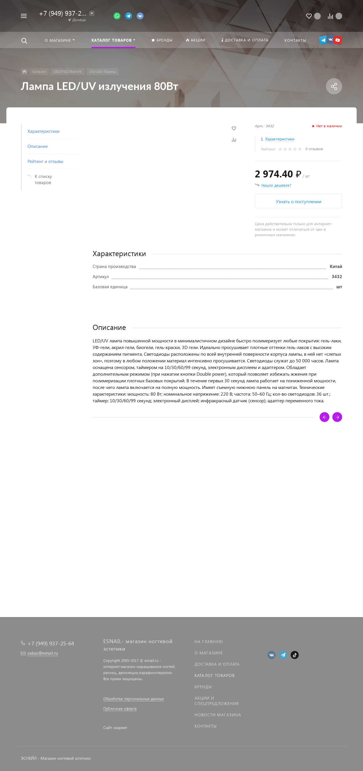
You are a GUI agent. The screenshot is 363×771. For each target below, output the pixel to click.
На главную (209, 641)
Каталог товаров (215, 675)
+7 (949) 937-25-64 (66, 12)
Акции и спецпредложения (217, 700)
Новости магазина (218, 714)
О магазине (209, 653)
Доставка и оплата (217, 664)
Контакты (206, 726)
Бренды (203, 686)
